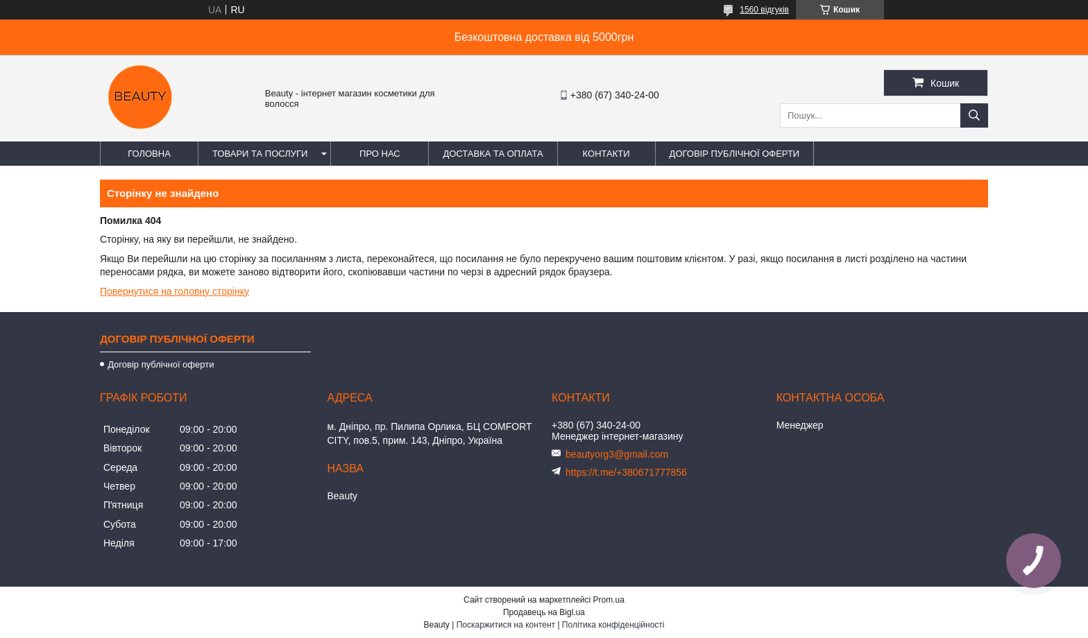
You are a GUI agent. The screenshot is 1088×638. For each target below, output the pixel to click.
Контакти (606, 153)
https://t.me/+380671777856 (626, 472)
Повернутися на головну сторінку (174, 291)
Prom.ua (608, 600)
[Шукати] (974, 115)
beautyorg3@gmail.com (617, 454)
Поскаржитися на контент (506, 625)
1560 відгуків (764, 10)
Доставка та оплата (493, 153)
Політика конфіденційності (613, 625)
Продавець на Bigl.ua (544, 612)
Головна (149, 153)
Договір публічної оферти (735, 153)
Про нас (379, 153)
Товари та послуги (259, 153)
